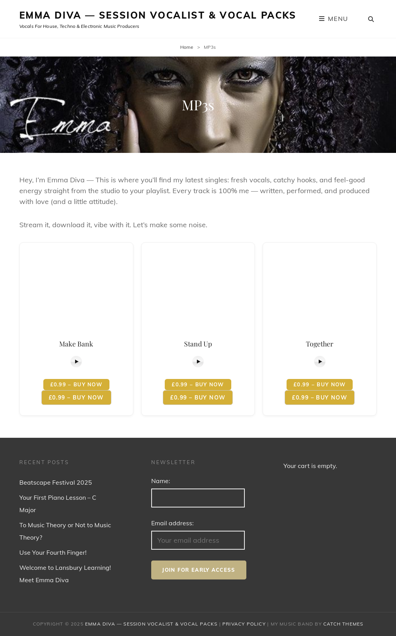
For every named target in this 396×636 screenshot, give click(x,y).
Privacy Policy (244, 624)
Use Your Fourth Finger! (53, 552)
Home (186, 47)
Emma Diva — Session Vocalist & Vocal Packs (158, 15)
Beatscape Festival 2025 (55, 482)
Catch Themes (343, 624)
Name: (160, 481)
